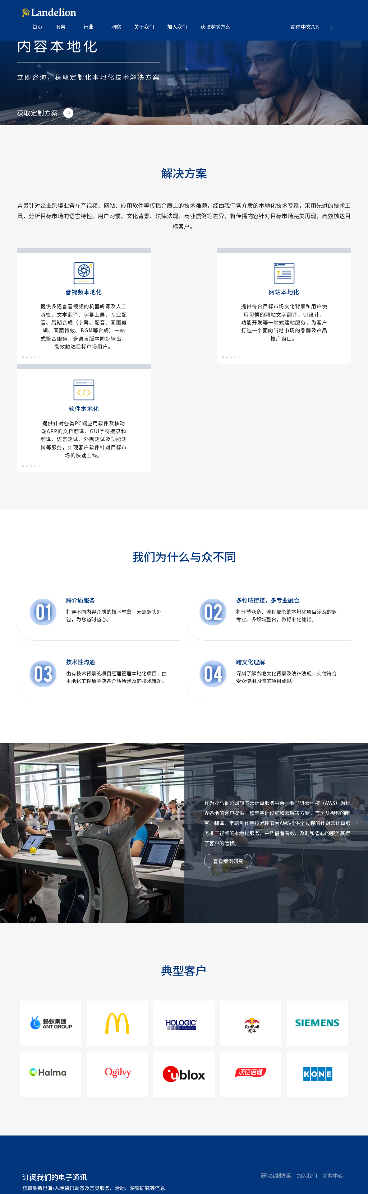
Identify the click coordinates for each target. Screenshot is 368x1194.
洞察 (116, 27)
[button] (302, 27)
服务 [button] (60, 27)
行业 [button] (88, 27)
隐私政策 (245, 1173)
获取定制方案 (215, 27)
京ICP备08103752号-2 (181, 1173)
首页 (37, 27)
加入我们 (177, 27)
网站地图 (221, 1173)
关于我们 (144, 27)
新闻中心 (333, 1065)
